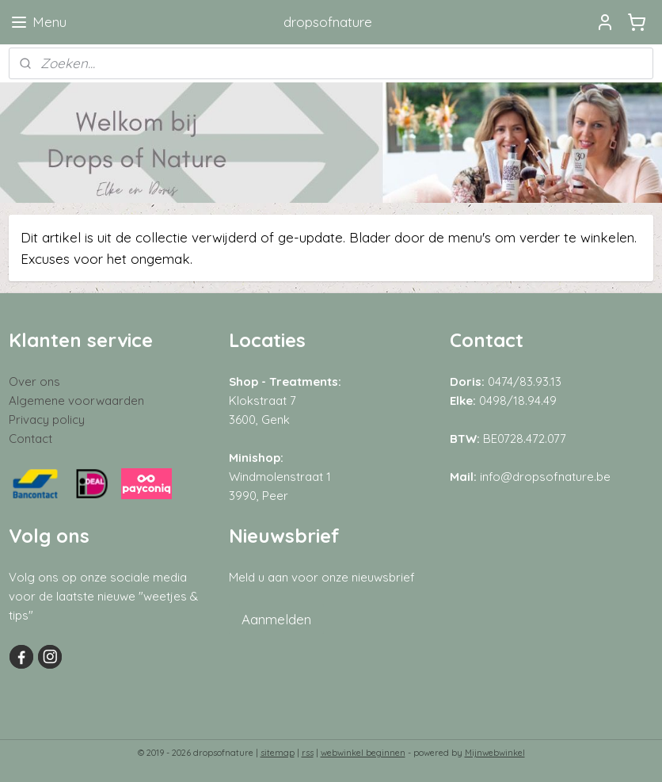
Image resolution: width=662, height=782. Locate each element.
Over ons (34, 381)
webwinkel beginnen (363, 752)
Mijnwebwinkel (495, 752)
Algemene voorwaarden (76, 400)
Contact (30, 438)
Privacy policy (47, 419)
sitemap (278, 752)
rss (308, 752)
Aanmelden (276, 619)
